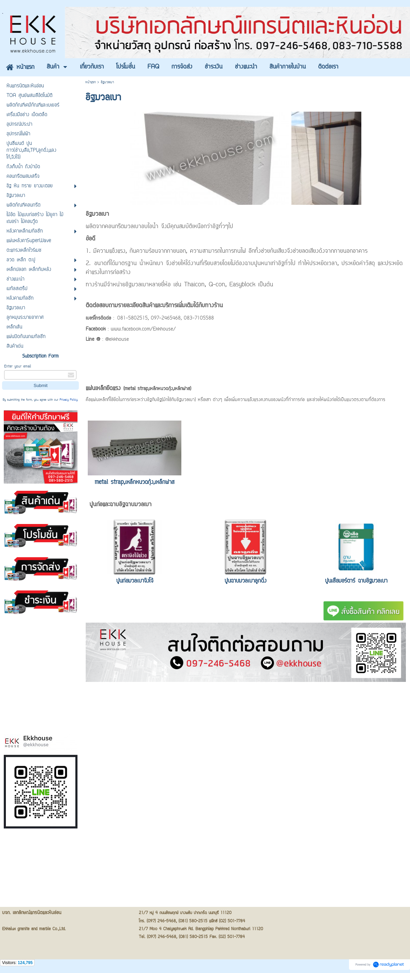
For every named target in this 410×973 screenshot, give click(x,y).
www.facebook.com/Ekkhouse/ (143, 329)
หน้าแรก (90, 82)
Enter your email (17, 366)
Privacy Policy (68, 400)
